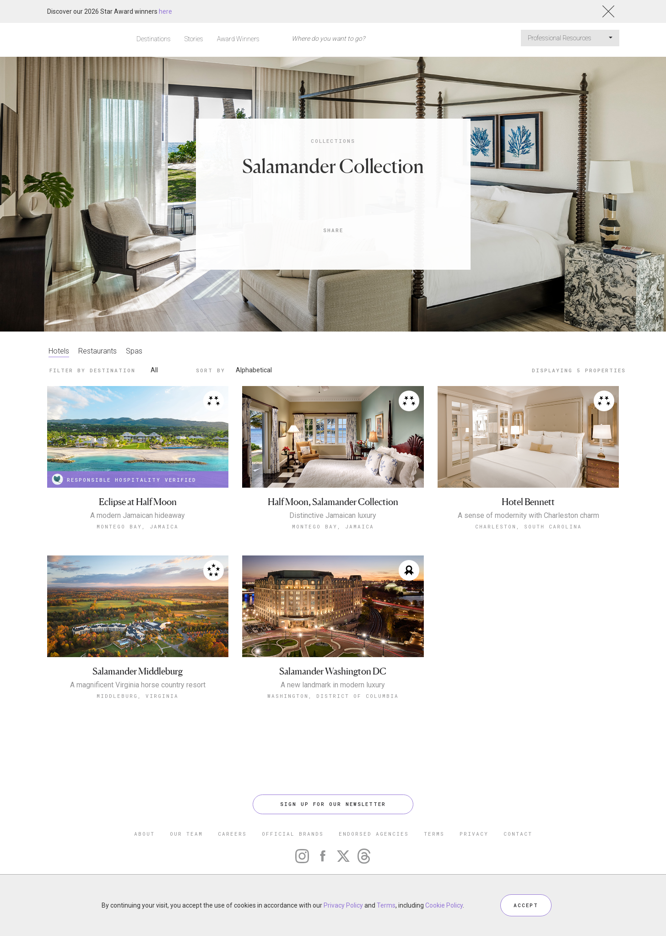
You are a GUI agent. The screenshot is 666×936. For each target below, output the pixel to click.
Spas (134, 351)
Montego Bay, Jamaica (138, 526)
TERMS (434, 833)
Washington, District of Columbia (333, 695)
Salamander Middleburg (137, 671)
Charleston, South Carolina (528, 526)
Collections (333, 140)
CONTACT (518, 833)
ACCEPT (526, 905)
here (165, 11)
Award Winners (238, 39)
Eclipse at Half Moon (138, 502)
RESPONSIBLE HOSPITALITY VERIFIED (124, 479)
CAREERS (232, 833)
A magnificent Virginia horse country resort (138, 685)
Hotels (59, 351)
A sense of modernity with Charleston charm (528, 515)
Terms (386, 905)
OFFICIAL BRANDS (293, 833)
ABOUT (144, 833)
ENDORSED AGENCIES (374, 833)
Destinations (153, 39)
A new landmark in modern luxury (333, 685)
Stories (193, 39)
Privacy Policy (343, 905)
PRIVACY (474, 833)
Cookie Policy (444, 905)
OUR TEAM (186, 833)
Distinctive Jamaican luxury (332, 515)
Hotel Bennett (528, 502)
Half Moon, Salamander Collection (333, 502)
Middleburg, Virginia (138, 695)
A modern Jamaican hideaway (137, 515)
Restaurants (97, 351)
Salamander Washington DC (332, 671)
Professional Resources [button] (570, 38)
